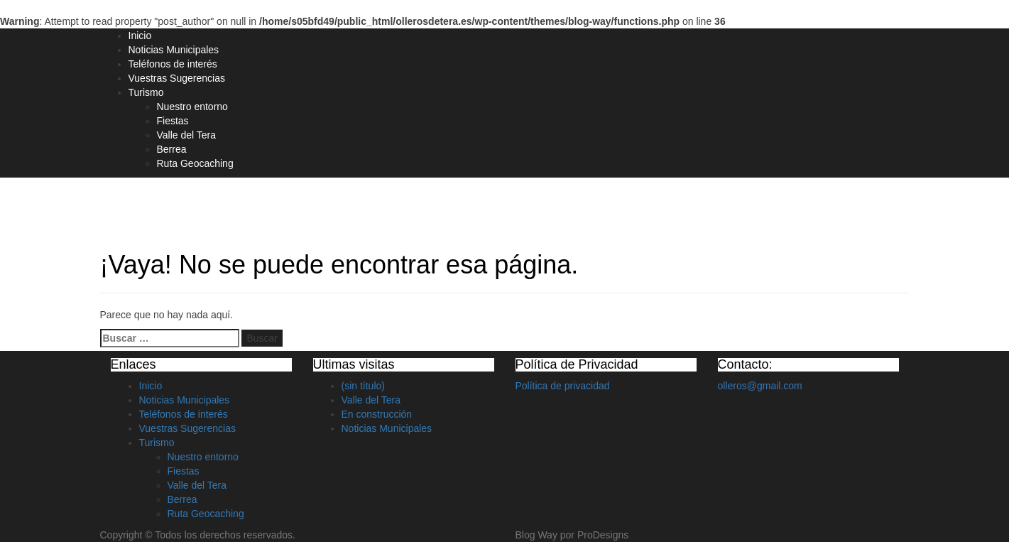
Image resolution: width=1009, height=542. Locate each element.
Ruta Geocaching (195, 163)
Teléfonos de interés (173, 64)
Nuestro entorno (192, 106)
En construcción (377, 414)
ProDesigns (602, 535)
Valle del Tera (187, 135)
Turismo (146, 92)
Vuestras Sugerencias (177, 78)
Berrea (172, 149)
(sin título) (363, 385)
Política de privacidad (563, 385)
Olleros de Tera (161, 203)
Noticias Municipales (174, 49)
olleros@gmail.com (760, 385)
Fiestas (173, 120)
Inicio (140, 35)
